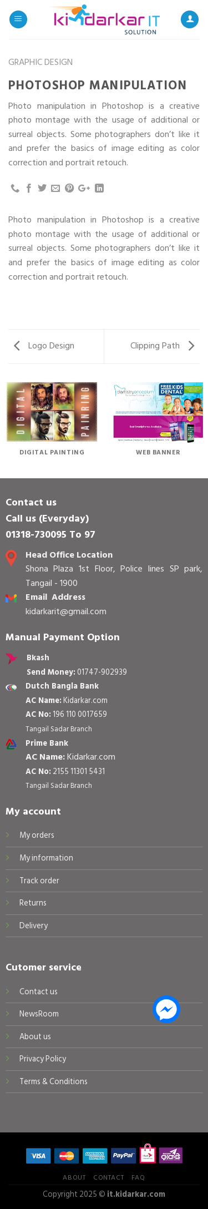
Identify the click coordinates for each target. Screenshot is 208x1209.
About (74, 1177)
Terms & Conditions (53, 1081)
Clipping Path (162, 345)
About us (35, 1036)
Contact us (38, 991)
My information (46, 858)
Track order (39, 880)
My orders (36, 835)
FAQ (138, 1177)
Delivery (33, 925)
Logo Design (44, 345)
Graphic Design (40, 62)
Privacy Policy (42, 1059)
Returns (33, 903)
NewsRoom (39, 1014)
